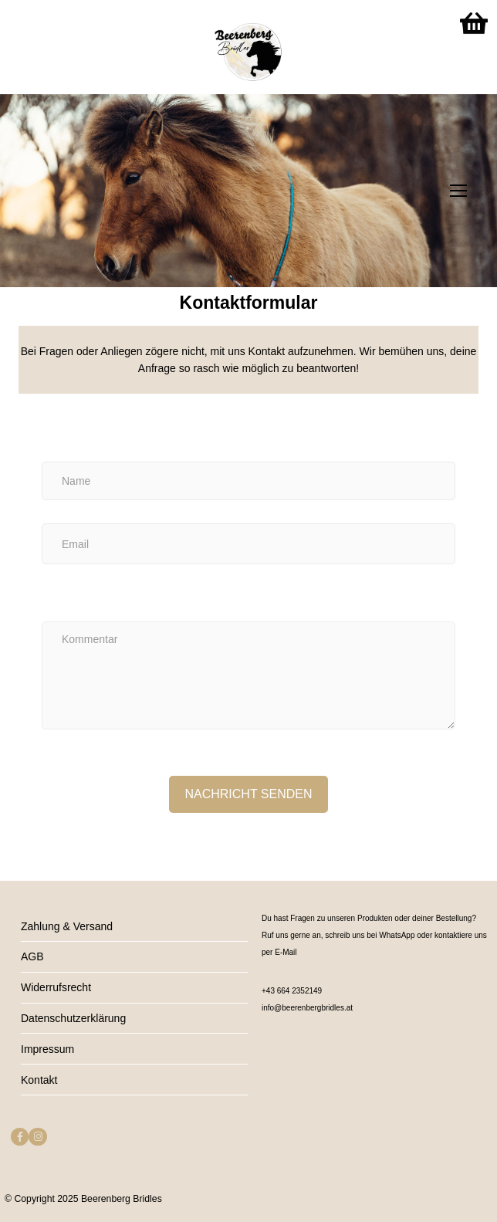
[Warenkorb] (474, 23)
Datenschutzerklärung (73, 1018)
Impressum (47, 1049)
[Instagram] (37, 1137)
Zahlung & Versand (67, 926)
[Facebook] (20, 1137)
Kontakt (39, 1080)
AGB (32, 956)
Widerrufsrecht (56, 987)
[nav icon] (458, 191)
